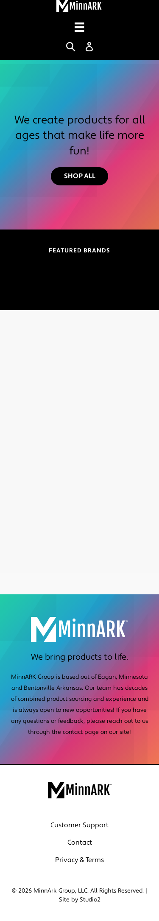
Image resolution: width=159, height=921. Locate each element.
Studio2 (90, 900)
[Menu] (79, 27)
